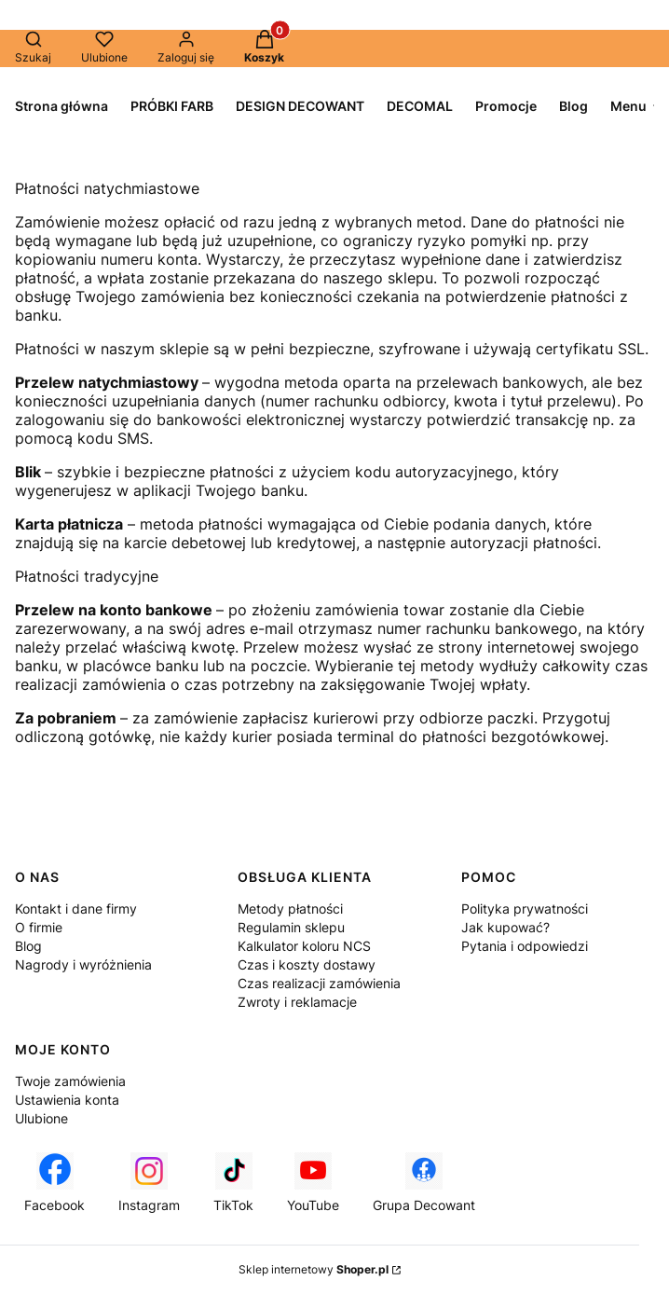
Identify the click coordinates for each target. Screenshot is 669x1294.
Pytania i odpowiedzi (524, 946)
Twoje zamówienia (70, 1081)
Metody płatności (290, 908)
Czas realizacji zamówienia (319, 983)
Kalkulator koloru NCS (304, 946)
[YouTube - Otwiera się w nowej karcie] (313, 1182)
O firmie (38, 927)
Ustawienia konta (67, 1100)
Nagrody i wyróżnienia (83, 964)
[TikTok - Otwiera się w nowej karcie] (233, 1182)
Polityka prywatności (524, 908)
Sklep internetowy (314, 1269)
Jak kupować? (505, 927)
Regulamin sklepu (291, 927)
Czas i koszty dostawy (306, 964)
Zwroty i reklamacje (297, 1002)
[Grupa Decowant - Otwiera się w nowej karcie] (424, 1182)
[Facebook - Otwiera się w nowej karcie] (54, 1182)
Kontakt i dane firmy (76, 908)
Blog (28, 946)
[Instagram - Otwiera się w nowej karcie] (149, 1182)
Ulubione (41, 1118)
